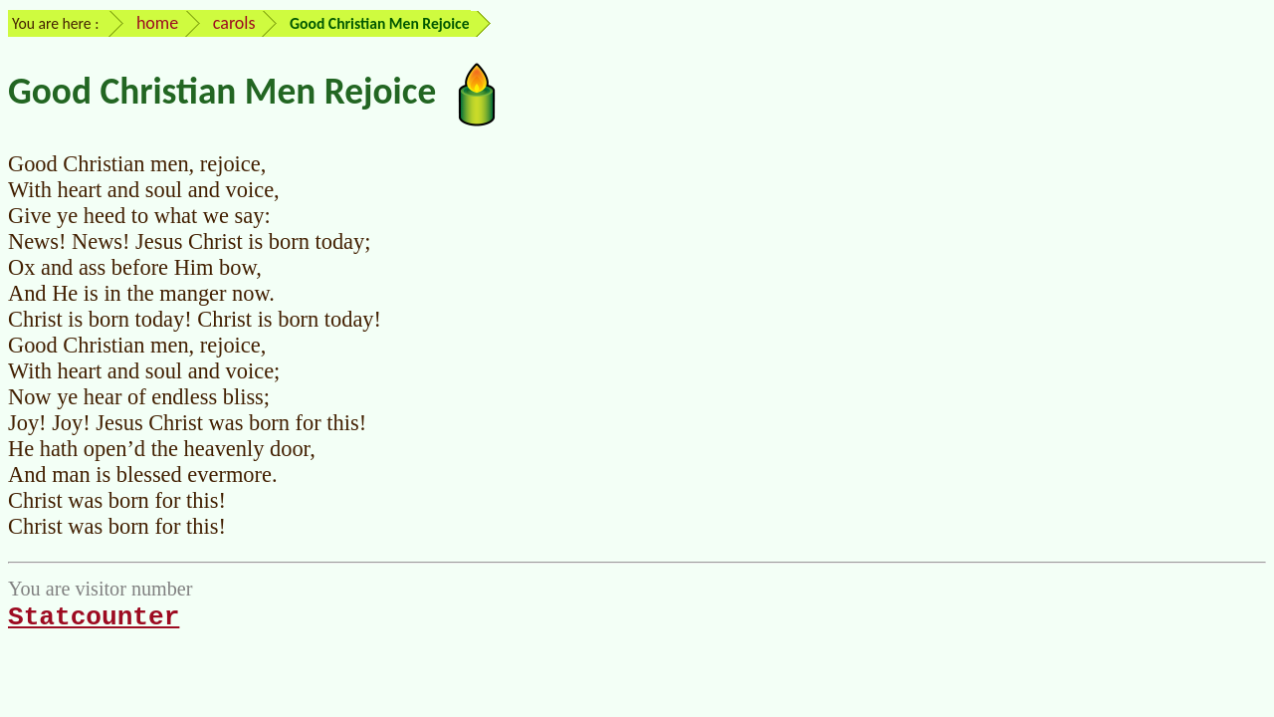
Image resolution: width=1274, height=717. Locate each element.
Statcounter (93, 617)
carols (234, 23)
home (157, 23)
